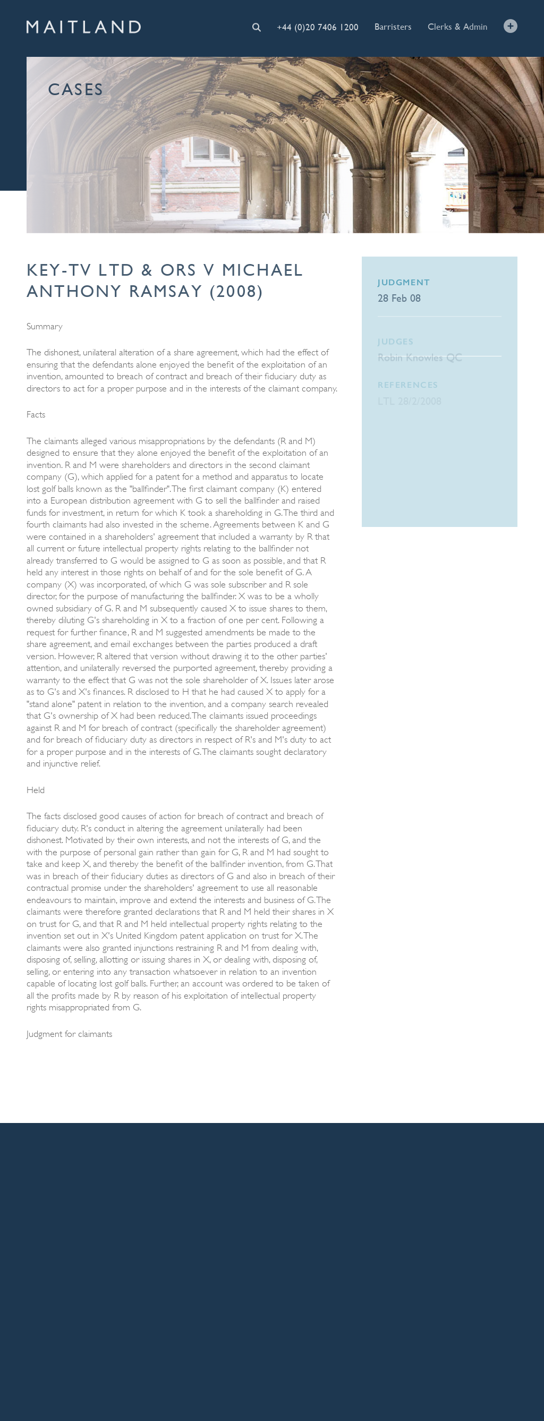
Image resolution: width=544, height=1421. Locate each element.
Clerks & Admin (458, 26)
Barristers (393, 26)
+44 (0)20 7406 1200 (318, 27)
